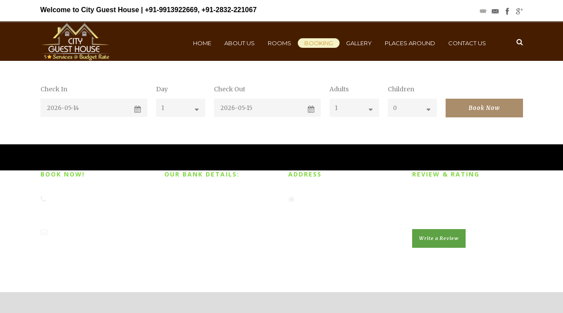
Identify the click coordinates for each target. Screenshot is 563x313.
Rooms (279, 43)
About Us (239, 43)
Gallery (359, 43)
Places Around (410, 43)
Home (202, 43)
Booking (318, 43)
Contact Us (467, 43)
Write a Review (439, 238)
